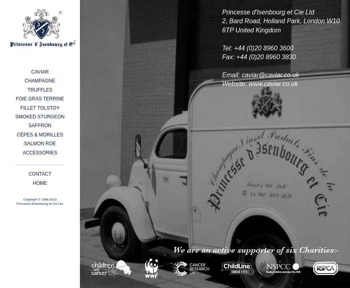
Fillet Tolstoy (40, 108)
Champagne (40, 81)
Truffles (40, 90)
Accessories (40, 153)
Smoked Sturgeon (39, 117)
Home (40, 183)
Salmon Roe (40, 143)
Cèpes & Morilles (40, 135)
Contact (39, 174)
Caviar (40, 72)
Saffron (39, 125)
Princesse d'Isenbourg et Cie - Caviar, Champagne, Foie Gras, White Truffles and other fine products (43, 28)
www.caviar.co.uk (273, 83)
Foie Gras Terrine (40, 99)
